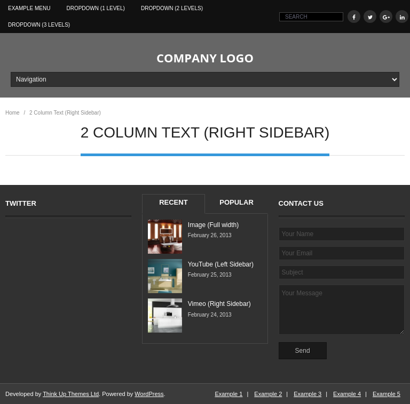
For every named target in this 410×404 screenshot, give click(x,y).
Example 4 (347, 394)
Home (12, 113)
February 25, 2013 (210, 275)
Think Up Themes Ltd (71, 394)
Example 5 (386, 394)
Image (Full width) (213, 225)
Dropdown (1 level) (95, 8)
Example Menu (29, 8)
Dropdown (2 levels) (172, 8)
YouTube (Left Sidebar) (221, 264)
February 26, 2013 (210, 235)
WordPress (149, 394)
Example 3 (307, 394)
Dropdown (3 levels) (39, 25)
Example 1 (228, 394)
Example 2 (268, 394)
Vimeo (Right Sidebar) (219, 304)
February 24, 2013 (210, 315)
